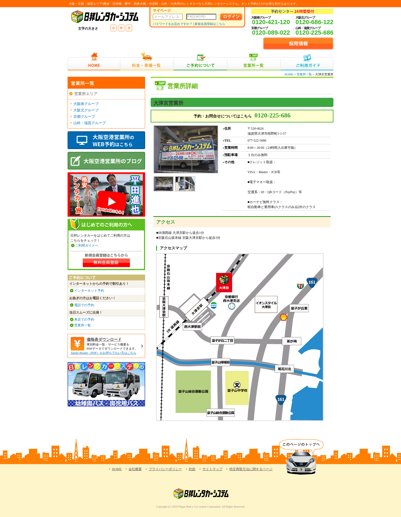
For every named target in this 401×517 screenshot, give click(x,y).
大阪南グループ (86, 104)
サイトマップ (212, 469)
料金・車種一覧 (147, 61)
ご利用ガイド (307, 61)
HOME (94, 61)
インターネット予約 (89, 291)
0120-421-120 (271, 22)
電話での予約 (84, 305)
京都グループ (84, 116)
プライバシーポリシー (165, 469)
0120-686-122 (314, 22)
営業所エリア (85, 94)
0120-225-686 (314, 32)
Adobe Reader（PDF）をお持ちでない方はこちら (103, 352)
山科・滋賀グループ (89, 123)
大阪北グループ (86, 110)
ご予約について (200, 61)
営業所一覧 (254, 61)
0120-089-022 (271, 32)
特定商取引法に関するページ (251, 469)
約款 (192, 469)
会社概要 (135, 469)
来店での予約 (84, 319)
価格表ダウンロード (104, 339)
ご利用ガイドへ (86, 245)
